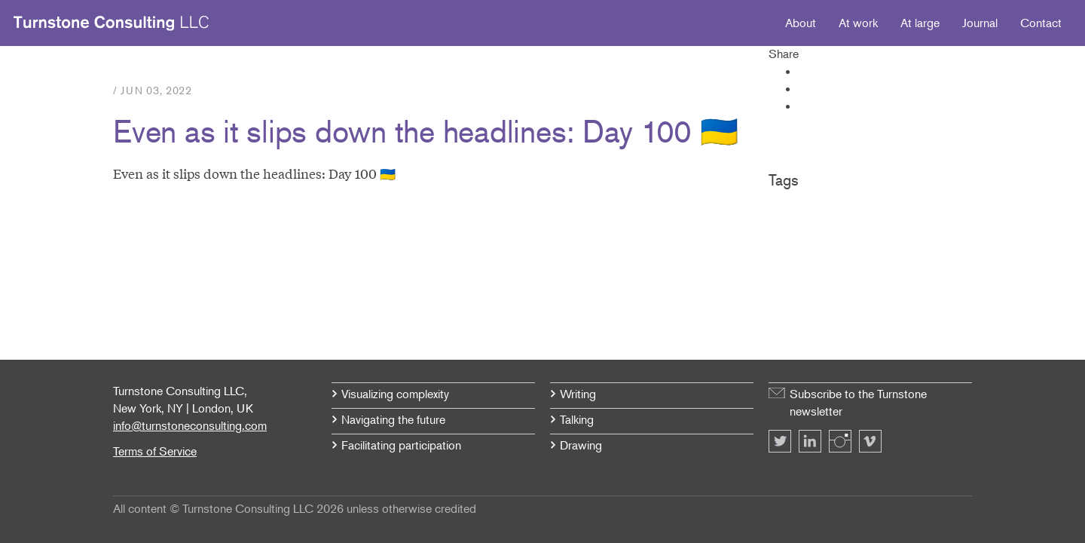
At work (858, 22)
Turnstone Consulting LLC (111, 23)
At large (920, 22)
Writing (578, 393)
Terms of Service (155, 451)
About (800, 22)
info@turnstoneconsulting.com (190, 425)
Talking (577, 419)
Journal (980, 22)
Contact (1041, 22)
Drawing (581, 444)
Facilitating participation (401, 444)
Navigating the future (393, 419)
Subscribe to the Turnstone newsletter (858, 402)
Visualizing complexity (395, 393)
